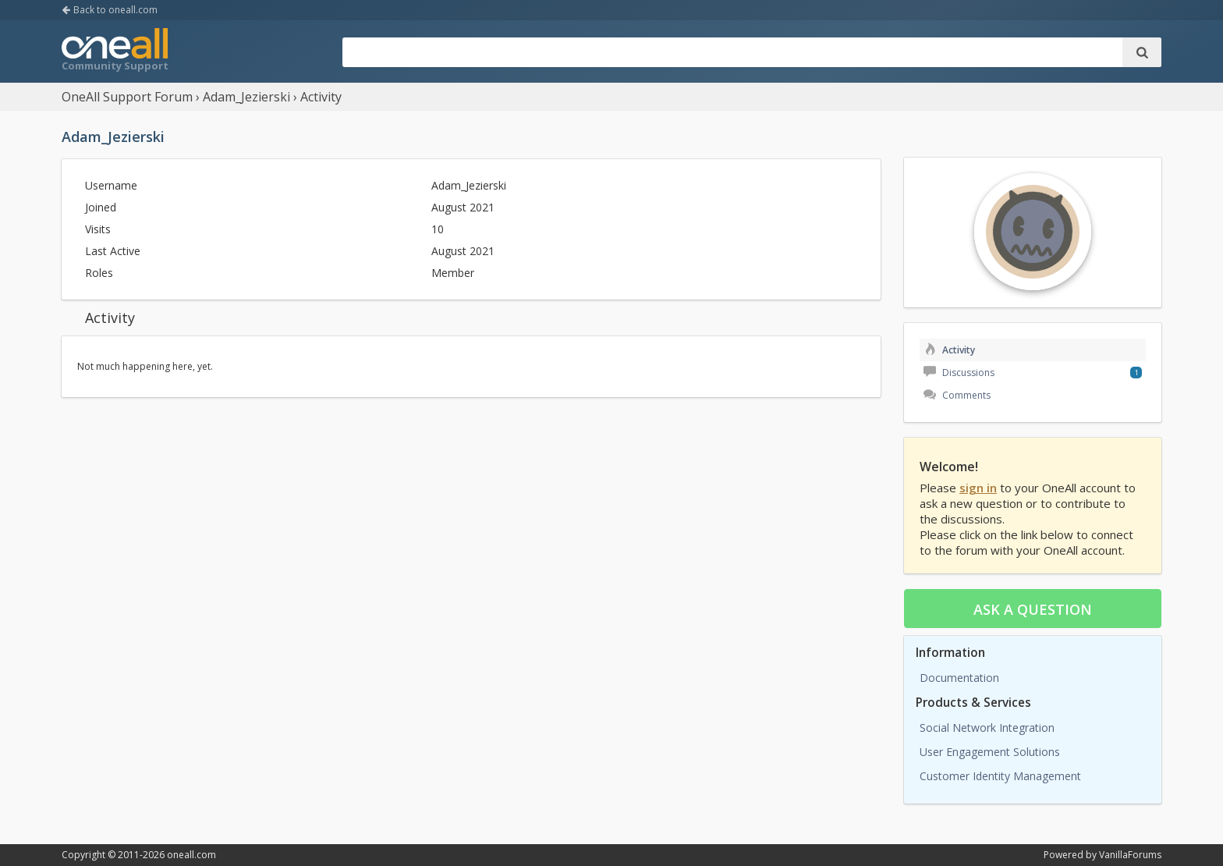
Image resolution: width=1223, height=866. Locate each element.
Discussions (958, 372)
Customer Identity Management (1000, 775)
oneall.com (191, 854)
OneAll (115, 51)
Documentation (959, 677)
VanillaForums (1130, 854)
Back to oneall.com (110, 9)
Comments (957, 395)
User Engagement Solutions (990, 751)
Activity (949, 350)
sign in (978, 487)
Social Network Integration (987, 727)
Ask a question (1032, 609)
